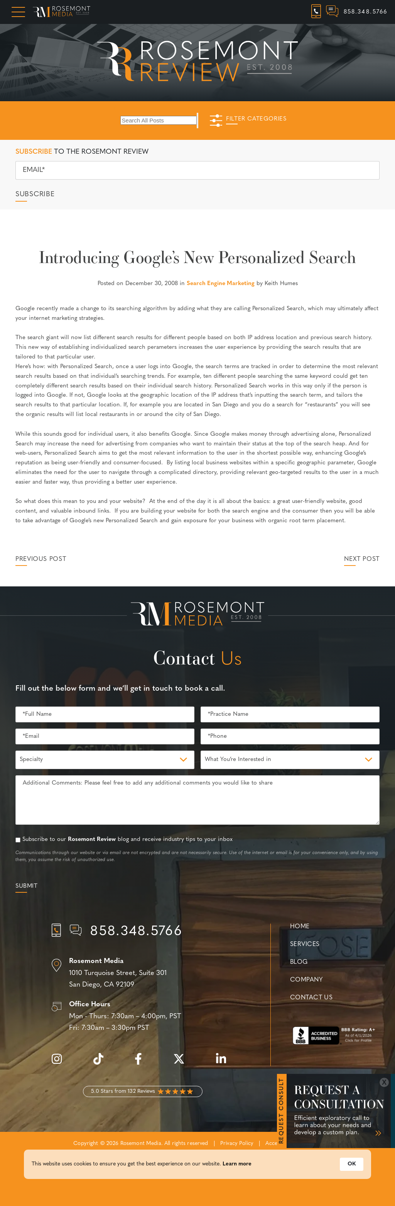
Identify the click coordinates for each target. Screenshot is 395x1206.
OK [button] (352, 1165)
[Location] (143, 973)
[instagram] (60, 1063)
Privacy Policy (236, 1144)
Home (300, 927)
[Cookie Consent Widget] (197, 1165)
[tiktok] (102, 1063)
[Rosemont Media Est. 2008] (197, 615)
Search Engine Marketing (221, 284)
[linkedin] (225, 1063)
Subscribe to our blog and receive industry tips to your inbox (127, 840)
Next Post (362, 559)
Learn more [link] (237, 1165)
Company (306, 980)
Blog (299, 962)
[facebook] (142, 1063)
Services (305, 944)
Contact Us (311, 998)
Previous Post (40, 559)
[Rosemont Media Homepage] (61, 12)
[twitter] (182, 1063)
